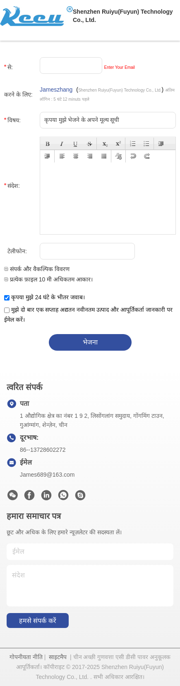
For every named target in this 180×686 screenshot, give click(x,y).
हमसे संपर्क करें (37, 620)
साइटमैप (58, 657)
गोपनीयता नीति (26, 657)
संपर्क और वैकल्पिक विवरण (37, 269)
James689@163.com (47, 474)
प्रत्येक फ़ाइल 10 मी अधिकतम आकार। (48, 279)
